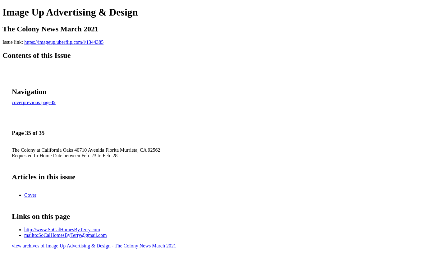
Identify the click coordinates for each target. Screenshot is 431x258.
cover (17, 102)
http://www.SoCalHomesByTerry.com (62, 229)
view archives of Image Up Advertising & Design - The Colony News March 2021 (94, 245)
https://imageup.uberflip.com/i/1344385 (63, 42)
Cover (30, 195)
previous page (37, 102)
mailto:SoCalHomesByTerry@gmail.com (65, 235)
